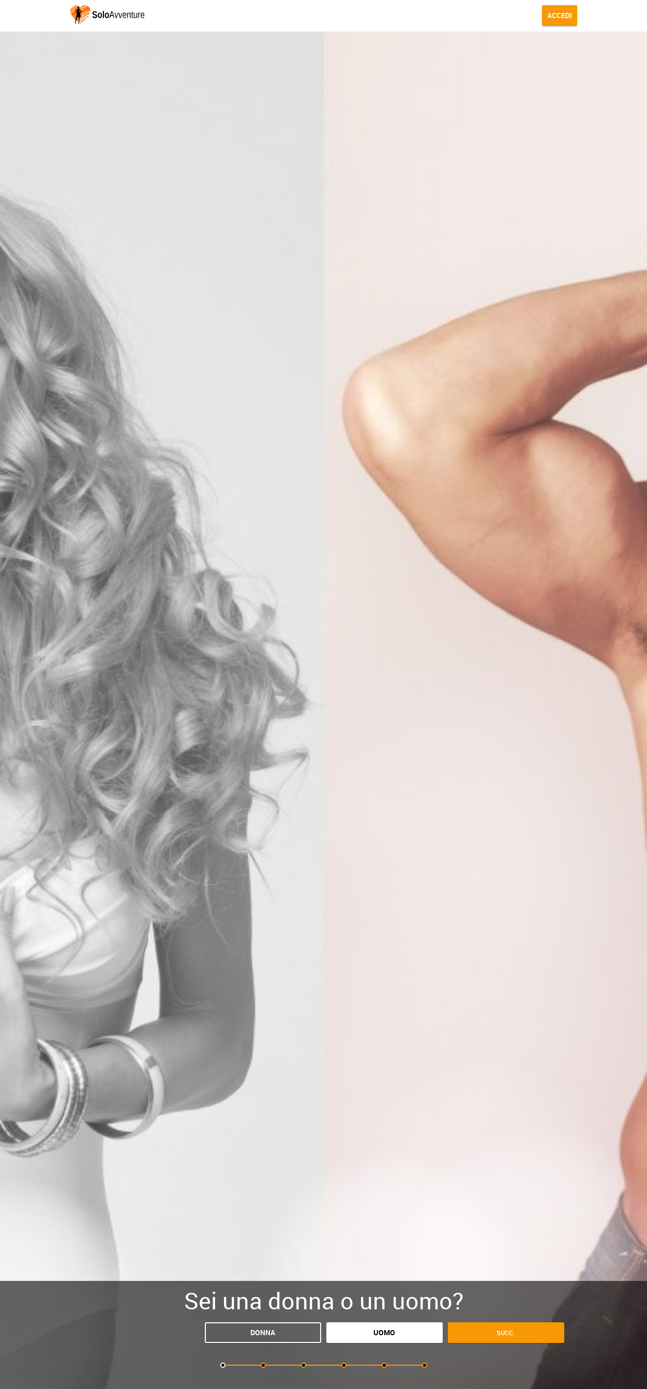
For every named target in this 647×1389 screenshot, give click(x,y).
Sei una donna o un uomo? (323, 1300)
